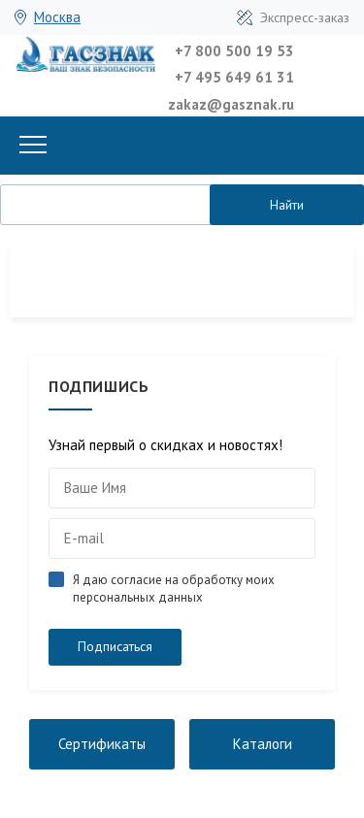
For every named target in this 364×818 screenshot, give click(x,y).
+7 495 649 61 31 (234, 77)
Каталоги (262, 744)
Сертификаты (102, 744)
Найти (287, 204)
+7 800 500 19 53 (234, 51)
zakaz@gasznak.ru (231, 104)
